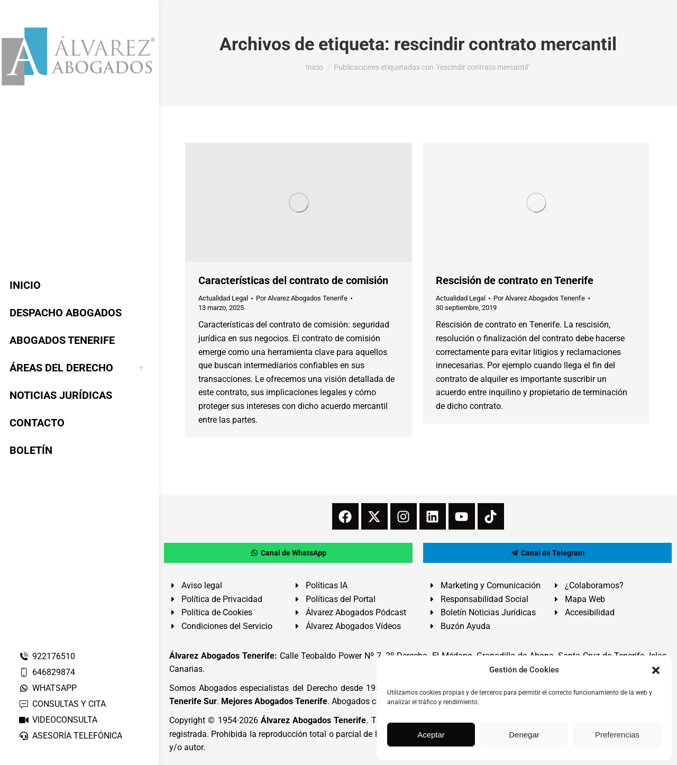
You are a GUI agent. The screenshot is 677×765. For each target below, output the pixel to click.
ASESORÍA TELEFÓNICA (70, 736)
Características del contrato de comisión (293, 280)
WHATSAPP (48, 688)
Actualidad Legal (223, 298)
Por (301, 298)
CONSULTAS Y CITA (62, 704)
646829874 (47, 672)
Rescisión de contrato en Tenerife (514, 280)
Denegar (524, 734)
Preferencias (617, 734)
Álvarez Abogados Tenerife (314, 720)
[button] (656, 670)
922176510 (47, 656)
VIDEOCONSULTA (58, 720)
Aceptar (431, 734)
